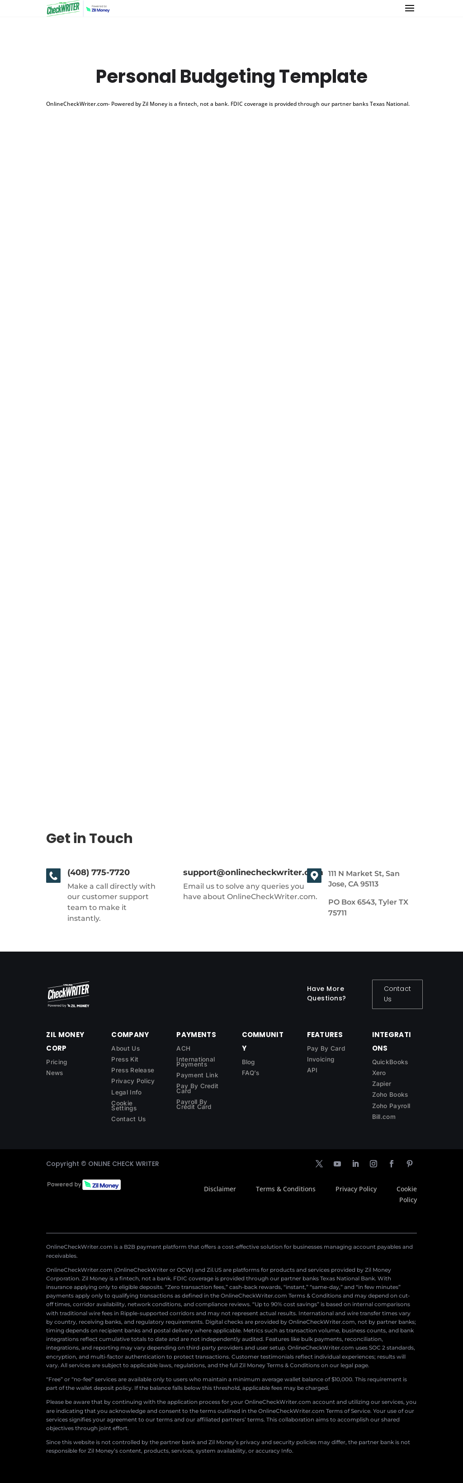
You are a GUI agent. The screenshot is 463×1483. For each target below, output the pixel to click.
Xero (379, 1072)
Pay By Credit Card (197, 1088)
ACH (183, 1048)
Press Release (132, 1070)
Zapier (382, 1083)
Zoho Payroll (391, 1105)
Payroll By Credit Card (193, 1104)
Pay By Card (326, 1048)
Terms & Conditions (286, 1189)
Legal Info (126, 1092)
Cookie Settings (123, 1105)
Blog (248, 1062)
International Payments (195, 1062)
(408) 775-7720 (98, 872)
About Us (125, 1048)
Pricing (56, 1062)
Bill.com (384, 1116)
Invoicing (321, 1059)
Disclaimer (220, 1189)
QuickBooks (390, 1062)
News (54, 1072)
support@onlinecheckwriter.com (253, 872)
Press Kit (124, 1059)
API (312, 1070)
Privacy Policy (133, 1081)
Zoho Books (390, 1094)
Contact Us (397, 994)
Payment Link (197, 1075)
